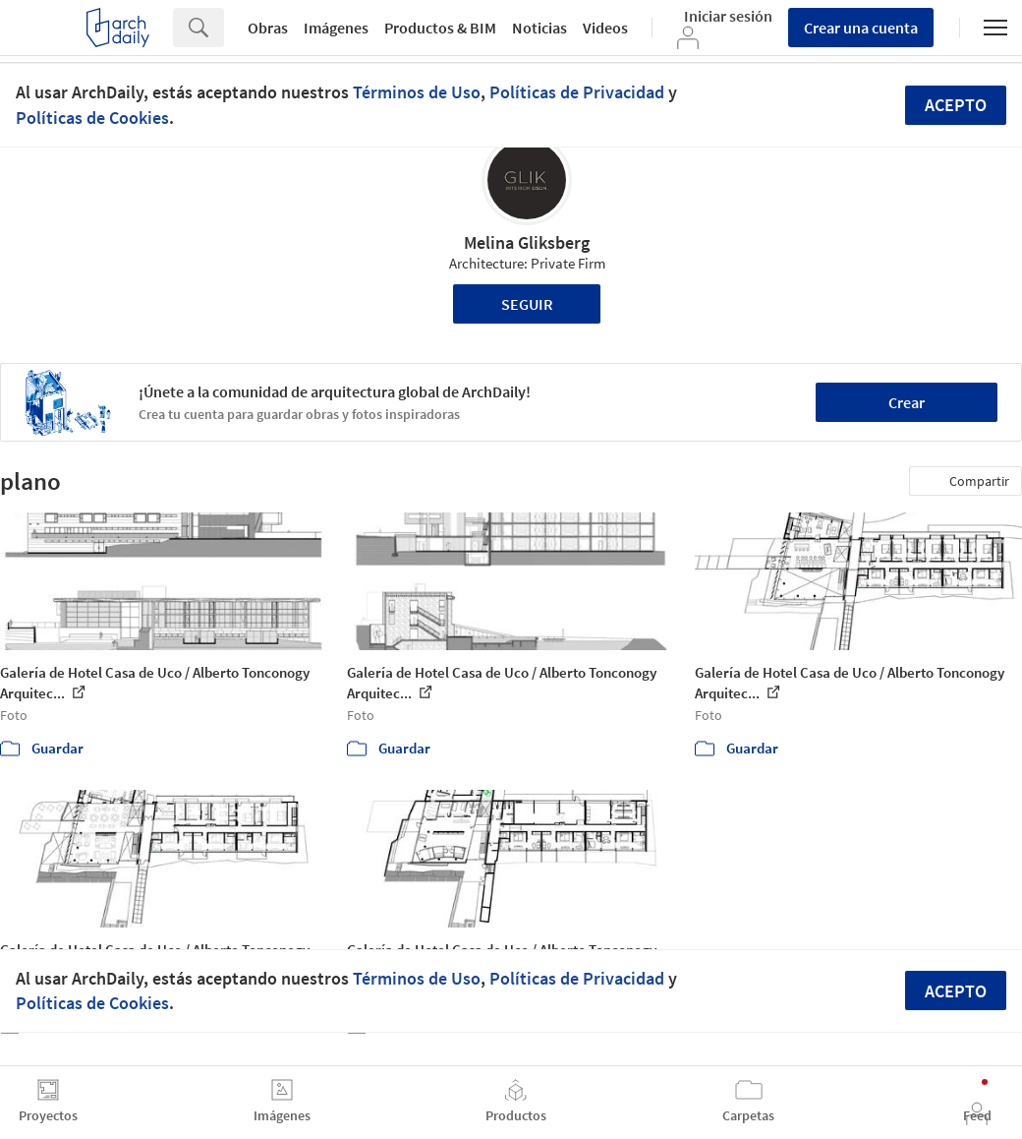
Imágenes (336, 27)
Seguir (527, 304)
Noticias (539, 27)
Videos (605, 27)
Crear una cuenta (861, 27)
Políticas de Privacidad (576, 92)
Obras (268, 27)
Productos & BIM (440, 27)
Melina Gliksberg (527, 242)
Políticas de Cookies (92, 117)
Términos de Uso (417, 92)
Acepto (956, 104)
